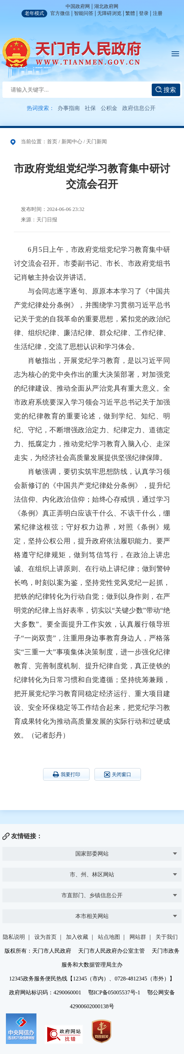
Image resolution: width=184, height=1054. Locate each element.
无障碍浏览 (109, 13)
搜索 (166, 89)
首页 (52, 141)
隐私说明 (14, 937)
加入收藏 (77, 937)
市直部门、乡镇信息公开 (92, 895)
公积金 (109, 108)
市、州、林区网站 (92, 874)
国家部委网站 (92, 854)
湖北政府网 (106, 6)
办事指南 (69, 108)
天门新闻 (96, 141)
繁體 (130, 13)
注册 (157, 13)
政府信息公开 (139, 108)
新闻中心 (71, 141)
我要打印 (66, 774)
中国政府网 (78, 6)
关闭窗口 (117, 774)
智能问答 (83, 13)
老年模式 (34, 13)
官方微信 (60, 13)
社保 (90, 108)
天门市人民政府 (71, 53)
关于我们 (167, 937)
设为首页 (45, 937)
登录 (144, 13)
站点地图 (109, 937)
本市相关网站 (92, 916)
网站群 (137, 937)
